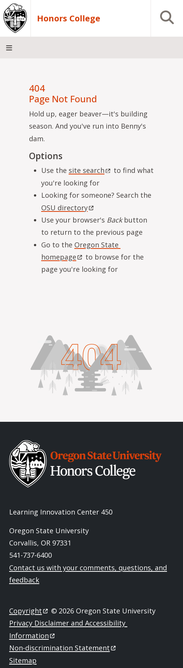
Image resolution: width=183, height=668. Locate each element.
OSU (68, 207)
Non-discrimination (63, 647)
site (90, 170)
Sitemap (23, 660)
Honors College (68, 18)
